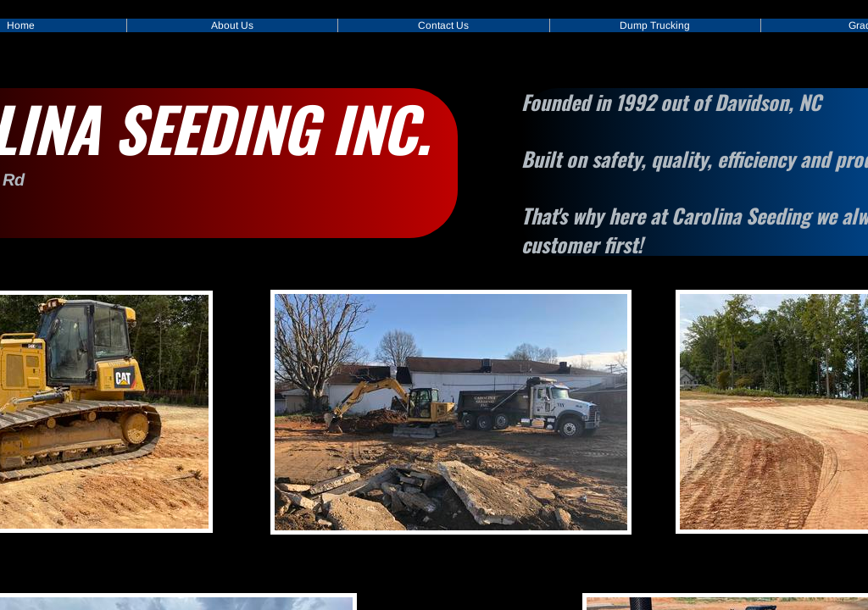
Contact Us (443, 25)
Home (21, 25)
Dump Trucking (655, 25)
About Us (232, 25)
